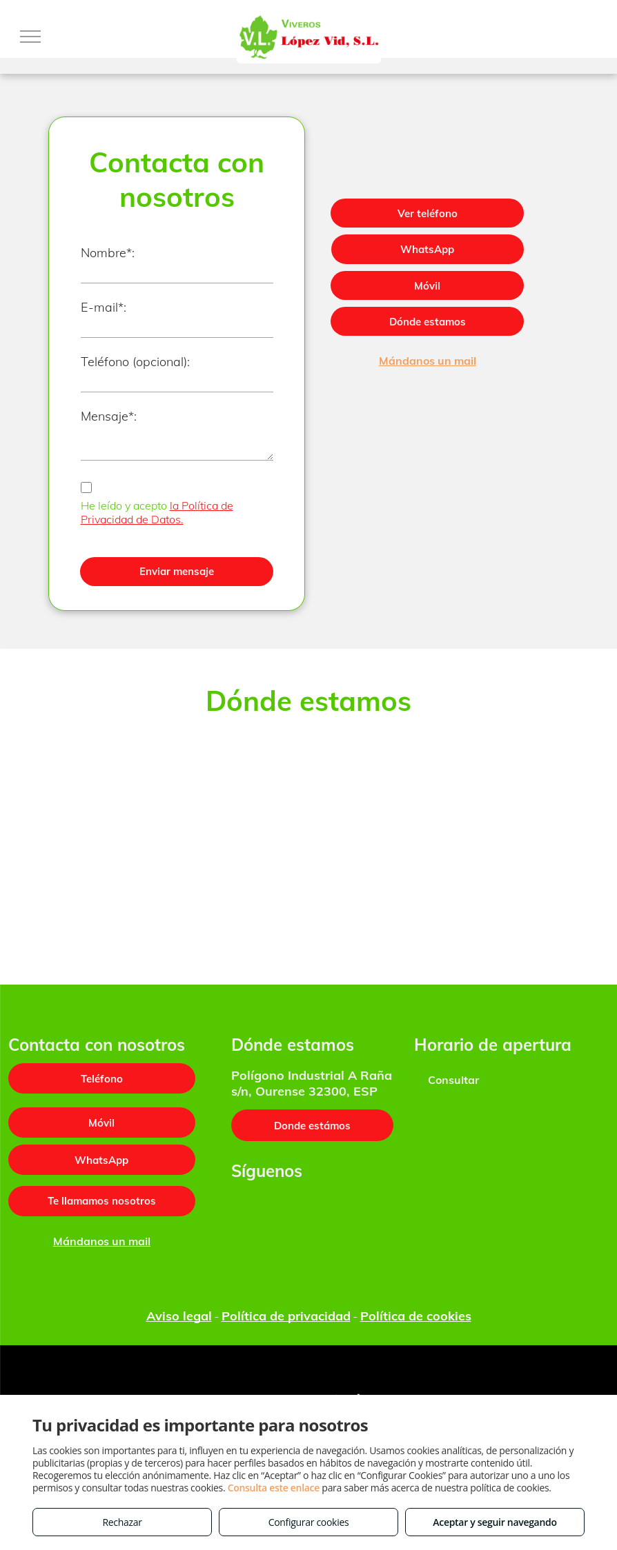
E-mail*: (103, 307)
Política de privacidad (286, 1316)
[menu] (30, 36)
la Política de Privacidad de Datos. (157, 512)
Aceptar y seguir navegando (494, 1522)
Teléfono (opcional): (135, 362)
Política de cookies (415, 1316)
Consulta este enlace (274, 1487)
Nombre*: (108, 253)
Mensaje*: (109, 416)
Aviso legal (179, 1316)
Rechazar (121, 1522)
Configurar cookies (308, 1522)
